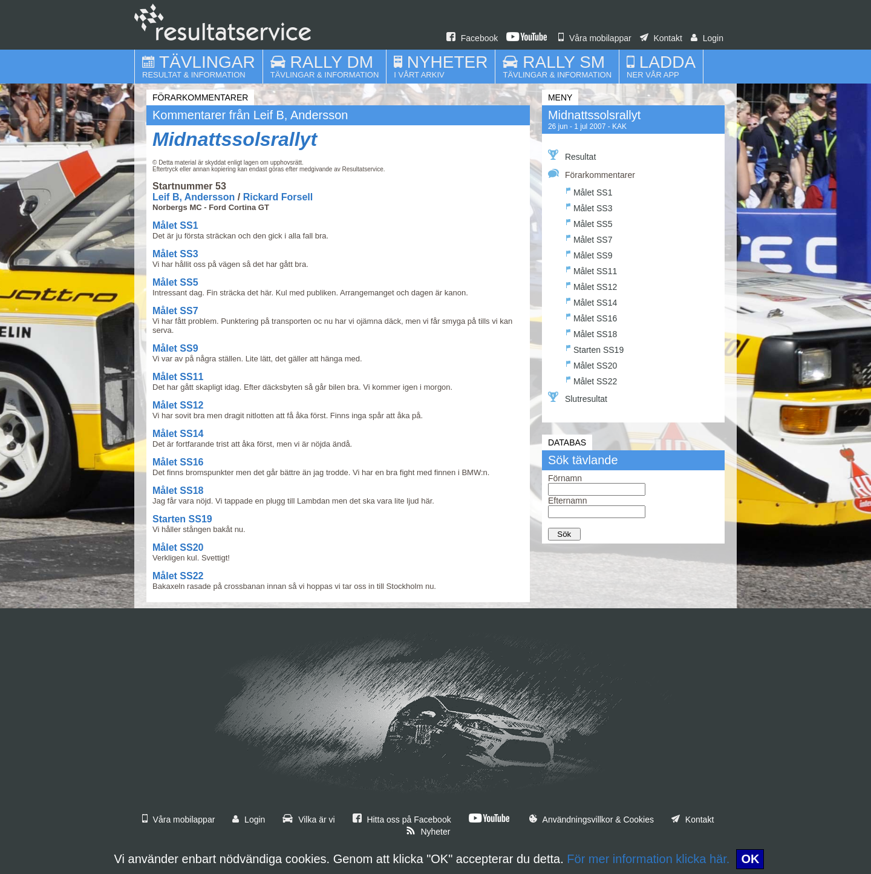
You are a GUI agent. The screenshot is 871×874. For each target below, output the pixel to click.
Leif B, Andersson (193, 197)
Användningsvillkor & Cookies (591, 819)
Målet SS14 (177, 434)
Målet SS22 (177, 576)
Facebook (472, 38)
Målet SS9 (175, 348)
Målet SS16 (177, 462)
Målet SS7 (175, 311)
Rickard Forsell (278, 197)
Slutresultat (577, 398)
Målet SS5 (175, 282)
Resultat (572, 156)
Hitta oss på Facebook (402, 819)
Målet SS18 (177, 490)
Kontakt (661, 38)
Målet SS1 (175, 225)
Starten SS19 (182, 519)
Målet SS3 (175, 254)
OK (750, 859)
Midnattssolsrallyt (234, 139)
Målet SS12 (177, 405)
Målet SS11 (177, 377)
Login (707, 38)
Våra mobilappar (594, 38)
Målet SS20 (177, 547)
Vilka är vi (308, 819)
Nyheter (428, 831)
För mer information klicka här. (648, 859)
